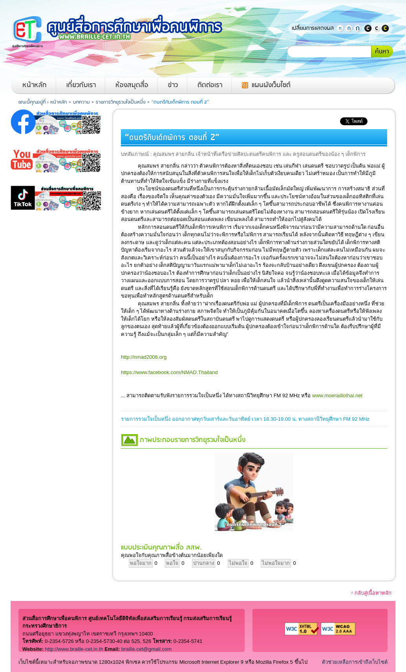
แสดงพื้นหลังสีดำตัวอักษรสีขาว (368, 28)
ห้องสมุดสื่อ (131, 85)
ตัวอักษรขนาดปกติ (340, 28)
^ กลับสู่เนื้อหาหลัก (371, 593)
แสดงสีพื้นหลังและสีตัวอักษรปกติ (376, 28)
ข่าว (173, 85)
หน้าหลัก (34, 85)
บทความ (81, 102)
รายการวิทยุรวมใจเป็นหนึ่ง (120, 102)
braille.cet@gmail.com (146, 649)
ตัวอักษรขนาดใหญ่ (357, 28)
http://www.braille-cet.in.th (74, 649)
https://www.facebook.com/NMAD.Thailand (169, 372)
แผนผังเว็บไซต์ (271, 85)
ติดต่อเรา (210, 85)
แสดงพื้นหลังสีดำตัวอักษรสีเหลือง (385, 28)
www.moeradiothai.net (337, 395)
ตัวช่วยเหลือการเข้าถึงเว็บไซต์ (355, 662)
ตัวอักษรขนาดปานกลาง (349, 28)
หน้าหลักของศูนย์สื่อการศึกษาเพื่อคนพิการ (126, 31)
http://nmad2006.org (143, 357)
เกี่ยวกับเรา (81, 85)
